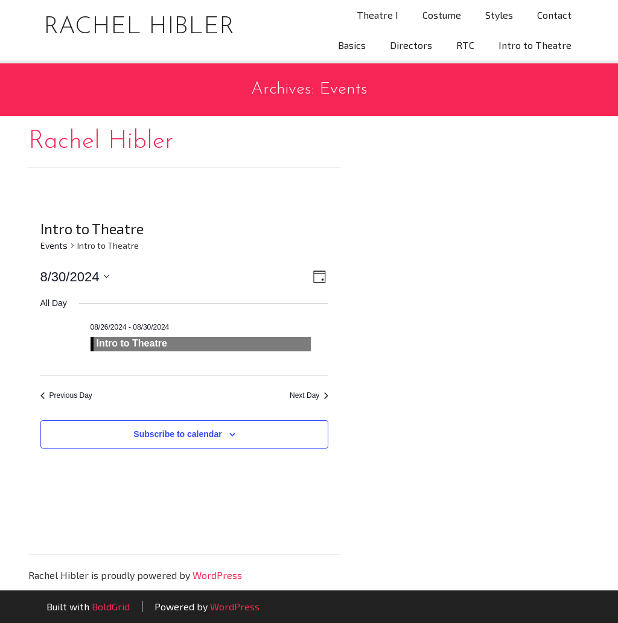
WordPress (217, 575)
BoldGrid (111, 606)
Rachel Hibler (138, 27)
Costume (441, 15)
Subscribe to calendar (177, 434)
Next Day (309, 395)
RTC (465, 45)
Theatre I (377, 15)
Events (54, 245)
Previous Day (66, 395)
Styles (499, 15)
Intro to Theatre (535, 45)
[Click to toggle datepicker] (75, 277)
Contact (554, 15)
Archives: (309, 89)
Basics (352, 45)
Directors (411, 45)
